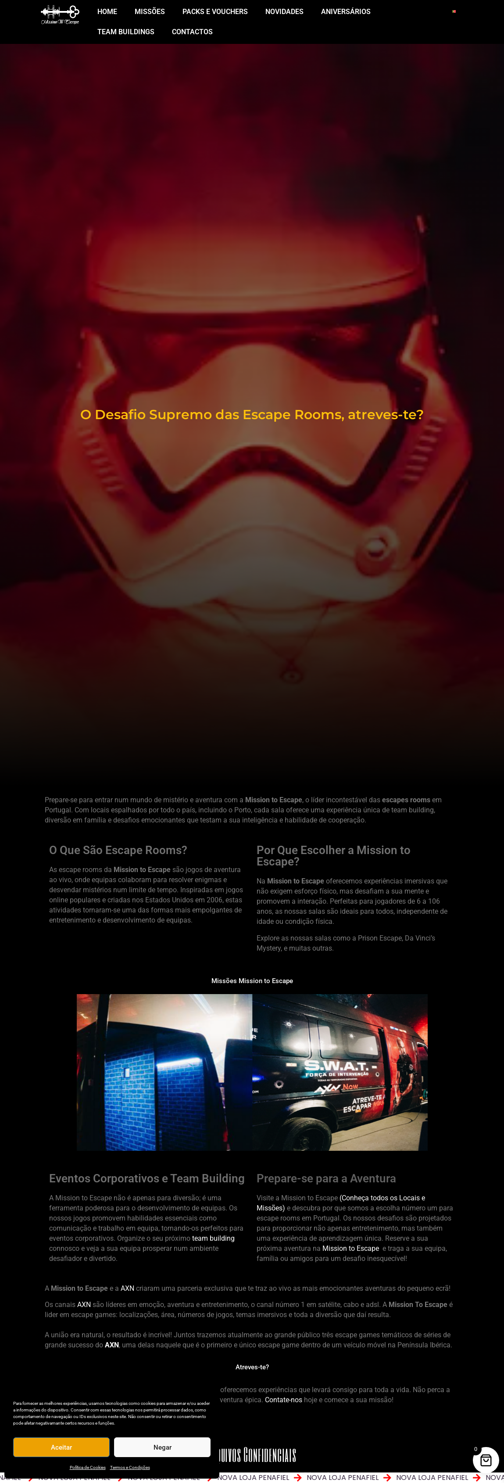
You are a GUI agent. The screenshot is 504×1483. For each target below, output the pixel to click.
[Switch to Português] (454, 11)
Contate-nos (283, 1400)
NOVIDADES (284, 11)
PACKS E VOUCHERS (215, 11)
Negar (163, 1447)
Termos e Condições (130, 1467)
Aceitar (61, 1447)
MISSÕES (150, 11)
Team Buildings (125, 32)
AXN (127, 1288)
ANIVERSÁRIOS (346, 11)
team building (213, 1238)
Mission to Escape (350, 1248)
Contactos (192, 32)
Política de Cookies (88, 1467)
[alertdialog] (252, 1477)
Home (107, 11)
